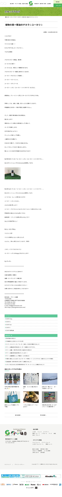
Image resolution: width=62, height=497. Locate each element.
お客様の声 (36, 3)
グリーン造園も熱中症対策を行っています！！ (17, 353)
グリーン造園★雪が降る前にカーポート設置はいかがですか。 (21, 347)
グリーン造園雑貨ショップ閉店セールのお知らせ (17, 355)
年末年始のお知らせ (11, 338)
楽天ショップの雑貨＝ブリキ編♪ (12, 399)
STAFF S (8, 327)
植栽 (55, 433)
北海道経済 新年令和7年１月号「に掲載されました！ (19, 361)
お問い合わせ (35, 452)
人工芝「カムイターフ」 (38, 444)
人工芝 (34, 431)
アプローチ (44, 433)
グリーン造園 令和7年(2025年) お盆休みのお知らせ (19, 350)
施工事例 (12, 3)
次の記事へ (43, 415)
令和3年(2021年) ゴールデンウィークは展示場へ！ (49, 399)
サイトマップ (8, 464)
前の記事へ (18, 415)
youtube (2, 3)
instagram (5, 3)
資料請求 (43, 452)
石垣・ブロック (36, 435)
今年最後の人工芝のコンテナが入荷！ (15, 341)
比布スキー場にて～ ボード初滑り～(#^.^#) (49, 381)
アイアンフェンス (46, 442)
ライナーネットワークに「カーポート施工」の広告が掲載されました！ (23, 344)
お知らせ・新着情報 (37, 450)
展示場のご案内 (43, 3)
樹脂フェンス (49, 444)
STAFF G (8, 321)
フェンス (39, 431)
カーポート (46, 431)
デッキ (50, 433)
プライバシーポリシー (19, 464)
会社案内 (49, 3)
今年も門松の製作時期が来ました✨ (12, 381)
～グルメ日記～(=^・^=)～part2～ (31, 399)
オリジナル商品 (18, 3)
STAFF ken (9, 324)
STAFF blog (9, 319)
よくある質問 (47, 450)
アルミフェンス (36, 442)
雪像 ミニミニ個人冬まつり (31, 381)
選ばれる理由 (25, 3)
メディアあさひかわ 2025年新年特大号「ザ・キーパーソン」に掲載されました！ (25, 364)
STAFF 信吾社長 (10, 330)
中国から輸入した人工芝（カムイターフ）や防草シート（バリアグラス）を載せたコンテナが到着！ (30, 358)
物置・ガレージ (36, 433)
